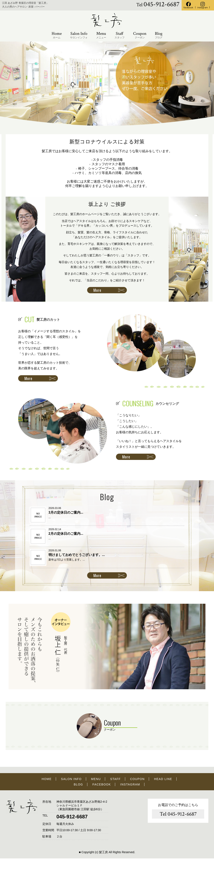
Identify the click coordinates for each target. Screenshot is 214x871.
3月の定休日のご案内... (65, 512)
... (49, 517)
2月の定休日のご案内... (65, 533)
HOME (47, 779)
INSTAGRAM (130, 784)
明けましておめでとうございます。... (76, 555)
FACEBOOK (101, 784)
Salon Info (79, 35)
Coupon (139, 35)
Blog (158, 35)
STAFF (115, 779)
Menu (101, 35)
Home (57, 35)
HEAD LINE (163, 779)
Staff (120, 35)
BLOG (78, 784)
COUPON (137, 779)
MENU (96, 779)
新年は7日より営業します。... (66, 559)
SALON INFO (71, 779)
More (97, 290)
